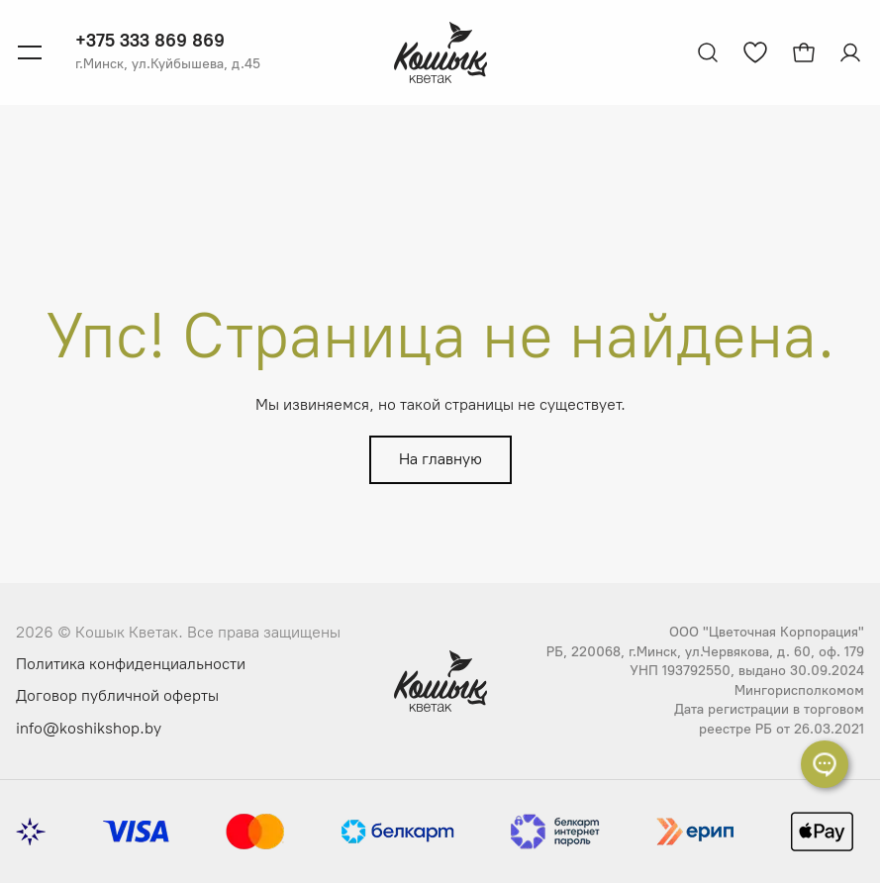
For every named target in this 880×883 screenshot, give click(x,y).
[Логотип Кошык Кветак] (440, 52)
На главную (440, 458)
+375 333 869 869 (150, 40)
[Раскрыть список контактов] (824, 764)
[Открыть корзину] (804, 52)
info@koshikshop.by (88, 728)
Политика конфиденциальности (130, 663)
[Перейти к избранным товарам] (755, 52)
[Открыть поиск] (708, 52)
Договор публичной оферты (117, 695)
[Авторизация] (852, 52)
